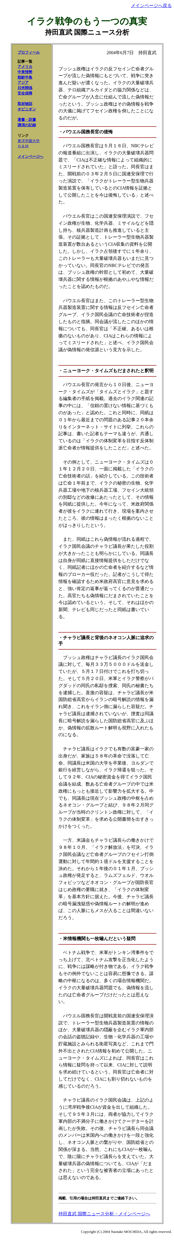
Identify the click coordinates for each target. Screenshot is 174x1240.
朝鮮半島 (25, 77)
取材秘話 (25, 104)
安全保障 (25, 93)
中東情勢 (25, 72)
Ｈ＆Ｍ (23, 146)
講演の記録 (27, 125)
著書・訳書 (27, 119)
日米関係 (25, 88)
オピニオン (27, 109)
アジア (23, 82)
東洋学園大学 (29, 141)
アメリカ (25, 66)
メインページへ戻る (151, 5)
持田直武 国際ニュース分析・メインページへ (104, 1213)
